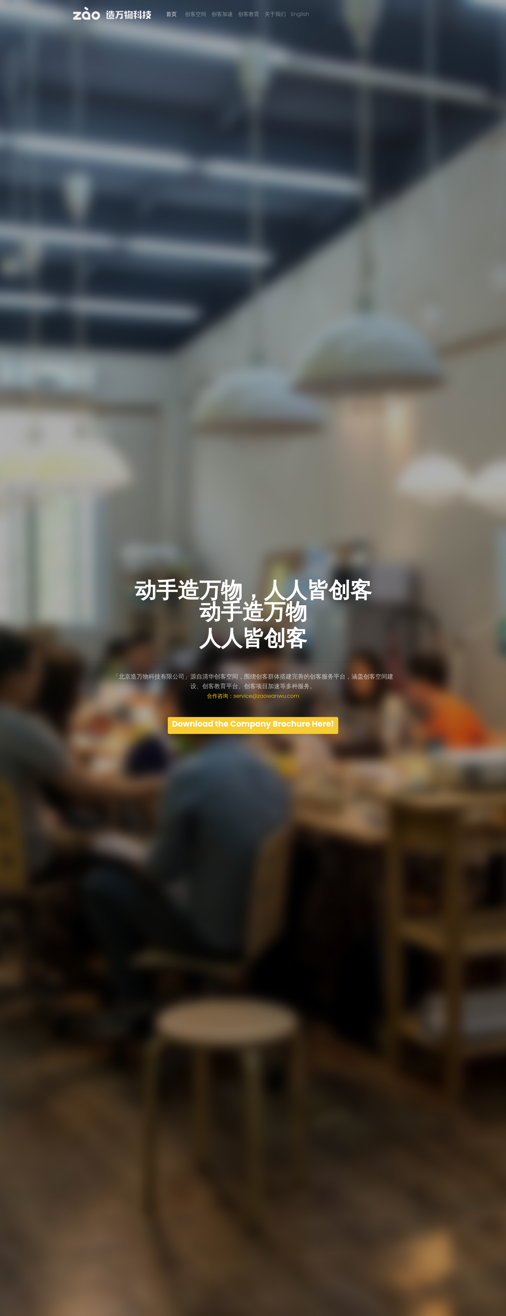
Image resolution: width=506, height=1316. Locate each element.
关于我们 (275, 14)
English (300, 14)
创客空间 (195, 14)
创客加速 (222, 14)
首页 (171, 14)
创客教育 (248, 14)
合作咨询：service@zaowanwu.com (252, 695)
